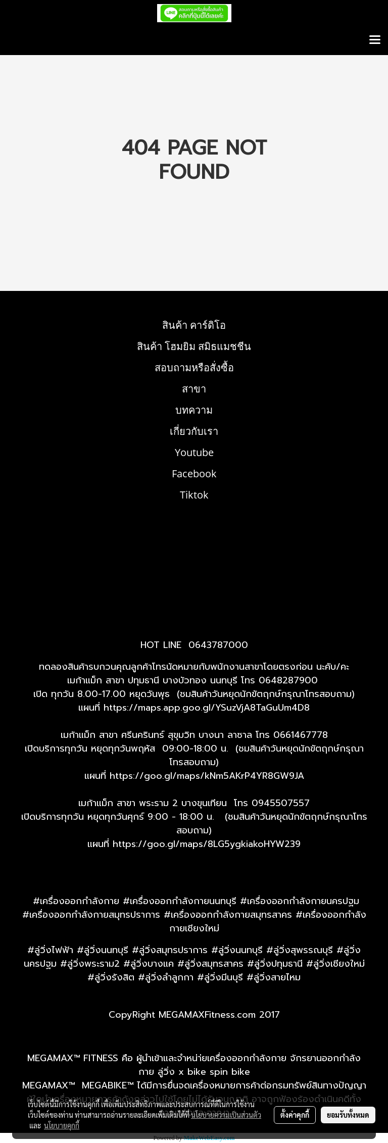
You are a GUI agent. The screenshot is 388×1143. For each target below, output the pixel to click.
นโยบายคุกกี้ (61, 1125)
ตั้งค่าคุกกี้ (294, 1114)
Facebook (194, 473)
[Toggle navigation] (375, 40)
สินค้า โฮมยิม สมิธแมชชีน (194, 346)
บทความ (194, 410)
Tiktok (194, 495)
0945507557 (281, 803)
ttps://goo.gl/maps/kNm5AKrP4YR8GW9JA (209, 776)
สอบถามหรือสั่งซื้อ (194, 367)
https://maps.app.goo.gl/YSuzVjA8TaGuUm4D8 (207, 708)
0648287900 (288, 680)
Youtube (194, 452)
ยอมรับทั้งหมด (348, 1114)
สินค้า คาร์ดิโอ (194, 325)
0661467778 (300, 735)
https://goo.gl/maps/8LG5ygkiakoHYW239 (207, 844)
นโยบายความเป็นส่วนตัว (226, 1114)
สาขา (194, 388)
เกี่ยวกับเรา (194, 431)
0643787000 (218, 645)
